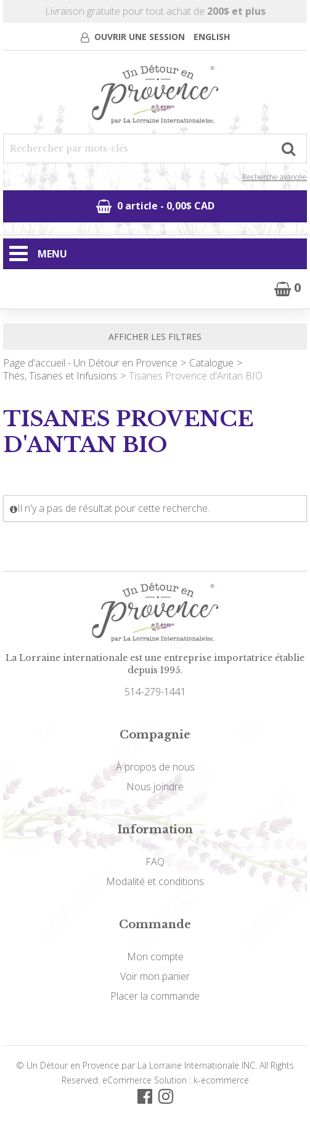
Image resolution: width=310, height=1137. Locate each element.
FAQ (155, 861)
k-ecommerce (221, 1080)
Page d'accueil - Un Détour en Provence (90, 363)
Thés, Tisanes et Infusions (60, 375)
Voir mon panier (155, 976)
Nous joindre (155, 786)
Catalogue (211, 363)
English (212, 36)
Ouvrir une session (139, 36)
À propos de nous (155, 767)
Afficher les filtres (155, 336)
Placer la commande (155, 996)
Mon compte (155, 956)
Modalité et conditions (155, 881)
